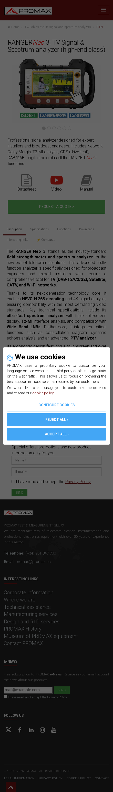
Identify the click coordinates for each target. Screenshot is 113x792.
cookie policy (43, 393)
